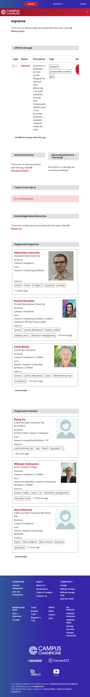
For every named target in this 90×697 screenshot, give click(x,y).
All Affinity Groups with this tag (30, 137)
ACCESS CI (58, 4)
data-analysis (29, 541)
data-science (45, 541)
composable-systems (60, 71)
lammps (61, 285)
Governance (42, 589)
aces (48, 375)
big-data (55, 448)
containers (20, 381)
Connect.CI (16, 691)
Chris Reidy (21, 347)
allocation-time (22, 498)
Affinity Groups (67, 589)
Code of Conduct (44, 592)
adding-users (21, 335)
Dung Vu (20, 419)
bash (27, 285)
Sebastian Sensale (27, 253)
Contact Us (41, 596)
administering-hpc (62, 375)
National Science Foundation (65, 684)
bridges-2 (37, 285)
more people (21, 390)
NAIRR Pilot (39, 686)
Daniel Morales (24, 301)
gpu (52, 76)
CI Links (16, 620)
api (37, 448)
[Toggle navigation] (87, 12)
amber (18, 285)
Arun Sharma (23, 510)
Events (52, 614)
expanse (54, 66)
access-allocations (34, 329)
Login (83, 4)
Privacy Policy (49, 689)
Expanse (25, 65)
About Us (40, 585)
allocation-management (43, 335)
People (63, 585)
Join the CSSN (66, 599)
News (51, 611)
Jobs (51, 618)
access (18, 329)
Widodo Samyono (26, 464)
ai (40, 492)
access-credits (53, 329)
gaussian (19, 547)
